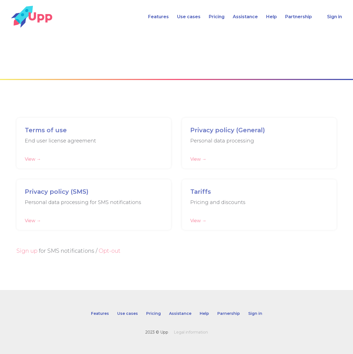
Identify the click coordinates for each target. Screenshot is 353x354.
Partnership (298, 16)
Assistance (245, 16)
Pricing (216, 16)
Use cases (188, 16)
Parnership (228, 313)
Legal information (191, 332)
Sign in (334, 16)
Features (158, 16)
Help (271, 16)
